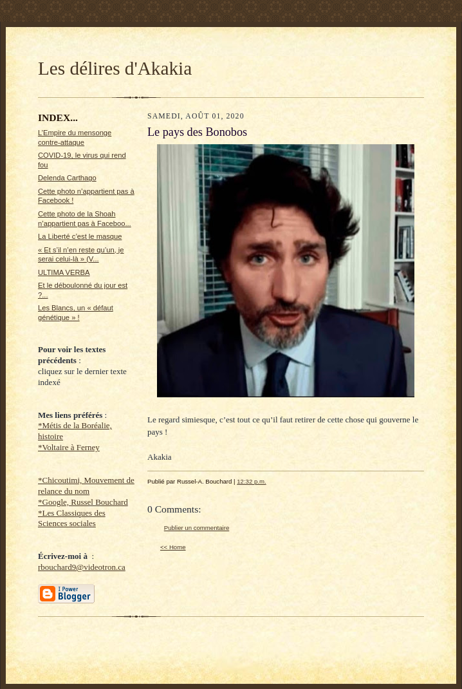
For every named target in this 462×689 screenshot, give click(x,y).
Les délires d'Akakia (115, 68)
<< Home (173, 547)
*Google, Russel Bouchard (83, 502)
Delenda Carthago (67, 178)
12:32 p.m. (251, 481)
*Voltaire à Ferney (69, 447)
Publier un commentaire (196, 527)
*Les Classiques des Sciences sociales (72, 518)
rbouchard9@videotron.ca (81, 567)
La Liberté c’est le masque (80, 236)
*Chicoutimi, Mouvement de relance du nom (86, 485)
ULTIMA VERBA (64, 272)
